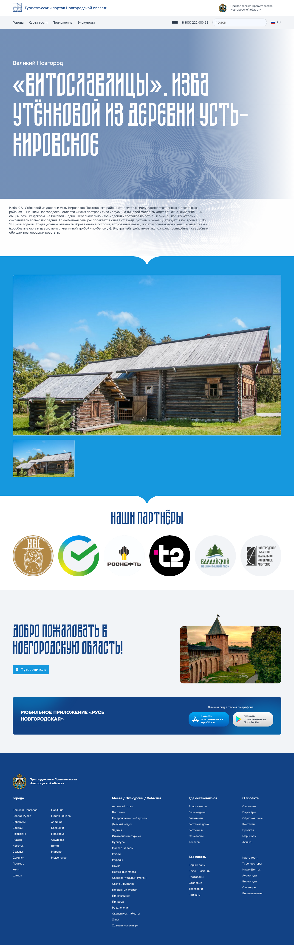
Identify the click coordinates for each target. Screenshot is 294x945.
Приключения (121, 896)
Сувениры (249, 887)
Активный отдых (122, 806)
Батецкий (57, 828)
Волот (55, 846)
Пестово (18, 863)
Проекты (248, 830)
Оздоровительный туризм (129, 878)
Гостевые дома (199, 824)
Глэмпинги (196, 818)
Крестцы (18, 846)
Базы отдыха (197, 812)
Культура (118, 842)
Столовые (195, 883)
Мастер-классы (122, 848)
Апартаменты (198, 806)
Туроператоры (252, 863)
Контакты (248, 824)
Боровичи (19, 822)
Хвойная (56, 822)
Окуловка (57, 840)
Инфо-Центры (251, 869)
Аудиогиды (249, 875)
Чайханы (194, 895)
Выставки (118, 812)
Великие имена (252, 893)
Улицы (116, 919)
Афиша (247, 842)
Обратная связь (252, 818)
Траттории (196, 889)
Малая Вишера (61, 816)
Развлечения (120, 907)
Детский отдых (122, 824)
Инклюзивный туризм (126, 836)
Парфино (57, 810)
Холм (16, 869)
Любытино (19, 834)
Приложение (62, 22)
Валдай (18, 828)
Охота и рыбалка (123, 884)
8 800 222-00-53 (195, 22)
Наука (116, 866)
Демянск (18, 857)
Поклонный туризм (124, 890)
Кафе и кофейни (199, 871)
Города (18, 22)
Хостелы (194, 842)
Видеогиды (249, 881)
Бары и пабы (197, 865)
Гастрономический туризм (129, 818)
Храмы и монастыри (125, 925)
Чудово (18, 840)
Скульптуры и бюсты (126, 913)
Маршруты (249, 836)
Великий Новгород (25, 810)
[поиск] (239, 22)
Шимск (17, 875)
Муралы (117, 860)
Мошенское (59, 857)
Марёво (56, 852)
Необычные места (124, 872)
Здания (117, 830)
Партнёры (249, 812)
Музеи (116, 854)
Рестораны (196, 877)
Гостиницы (196, 830)
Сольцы (18, 852)
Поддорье (58, 834)
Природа (118, 902)
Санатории (196, 836)
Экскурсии (86, 22)
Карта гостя (38, 22)
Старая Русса (22, 816)
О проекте (249, 806)
